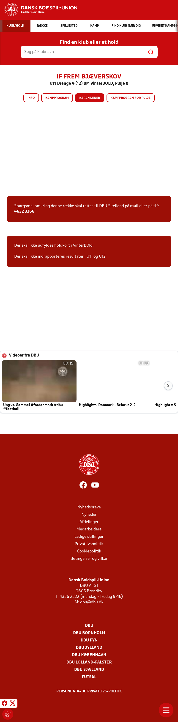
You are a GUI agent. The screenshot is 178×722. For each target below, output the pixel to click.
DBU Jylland (89, 648)
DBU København (89, 655)
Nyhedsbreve (89, 507)
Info (31, 98)
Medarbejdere (89, 529)
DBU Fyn (89, 640)
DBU (89, 626)
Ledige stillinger (89, 537)
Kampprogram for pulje (131, 98)
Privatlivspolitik (89, 544)
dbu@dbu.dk (91, 602)
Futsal (89, 677)
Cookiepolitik (89, 551)
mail (134, 206)
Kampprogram (57, 98)
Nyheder (89, 515)
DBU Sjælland (89, 670)
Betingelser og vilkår (89, 559)
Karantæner (89, 98)
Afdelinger (89, 522)
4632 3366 (24, 212)
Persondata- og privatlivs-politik (89, 691)
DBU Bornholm (89, 633)
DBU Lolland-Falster (89, 662)
